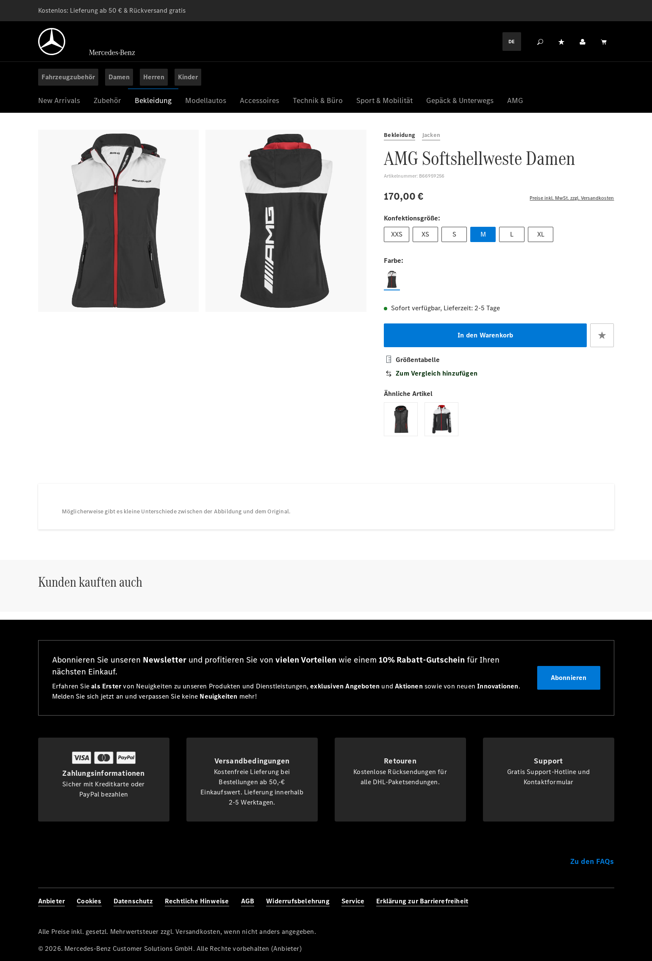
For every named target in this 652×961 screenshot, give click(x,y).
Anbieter (51, 901)
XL (541, 237)
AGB (248, 901)
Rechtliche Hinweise (197, 901)
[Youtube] (604, 907)
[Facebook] (548, 907)
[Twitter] (586, 907)
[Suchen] (540, 41)
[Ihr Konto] (582, 41)
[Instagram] (567, 907)
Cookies (89, 901)
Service (352, 901)
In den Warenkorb (485, 340)
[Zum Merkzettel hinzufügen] (602, 341)
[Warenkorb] (603, 41)
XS (425, 237)
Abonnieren (569, 677)
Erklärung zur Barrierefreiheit (422, 901)
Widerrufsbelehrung (298, 901)
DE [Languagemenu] (511, 41)
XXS (396, 237)
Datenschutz (133, 901)
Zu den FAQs (592, 861)
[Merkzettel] (561, 41)
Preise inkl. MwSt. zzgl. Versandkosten (572, 197)
